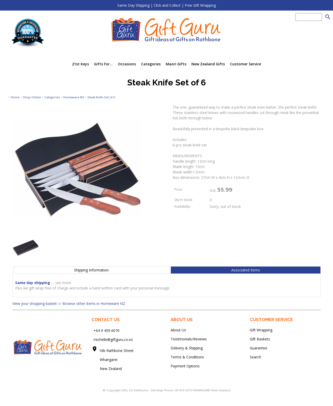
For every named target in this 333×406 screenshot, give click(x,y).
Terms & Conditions (187, 357)
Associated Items (245, 270)
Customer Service (245, 63)
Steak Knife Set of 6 (101, 97)
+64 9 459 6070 (106, 330)
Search (255, 357)
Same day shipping (32, 282)
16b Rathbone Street (117, 350)
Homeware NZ (73, 97)
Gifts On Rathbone (135, 390)
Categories (151, 63)
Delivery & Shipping (187, 348)
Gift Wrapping (261, 330)
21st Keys (80, 63)
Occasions (127, 63)
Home (15, 97)
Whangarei (104, 359)
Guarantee (258, 348)
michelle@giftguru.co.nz (113, 339)
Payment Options (185, 366)
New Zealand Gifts (208, 63)
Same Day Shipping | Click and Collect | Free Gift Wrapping (166, 5)
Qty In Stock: (183, 200)
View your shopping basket (34, 303)
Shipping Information (91, 270)
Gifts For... (103, 63)
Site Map (157, 390)
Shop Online (32, 97)
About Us (178, 330)
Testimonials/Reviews (189, 339)
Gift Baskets (260, 339)
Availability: (182, 206)
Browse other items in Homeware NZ (93, 303)
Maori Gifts (176, 63)
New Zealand (106, 368)
